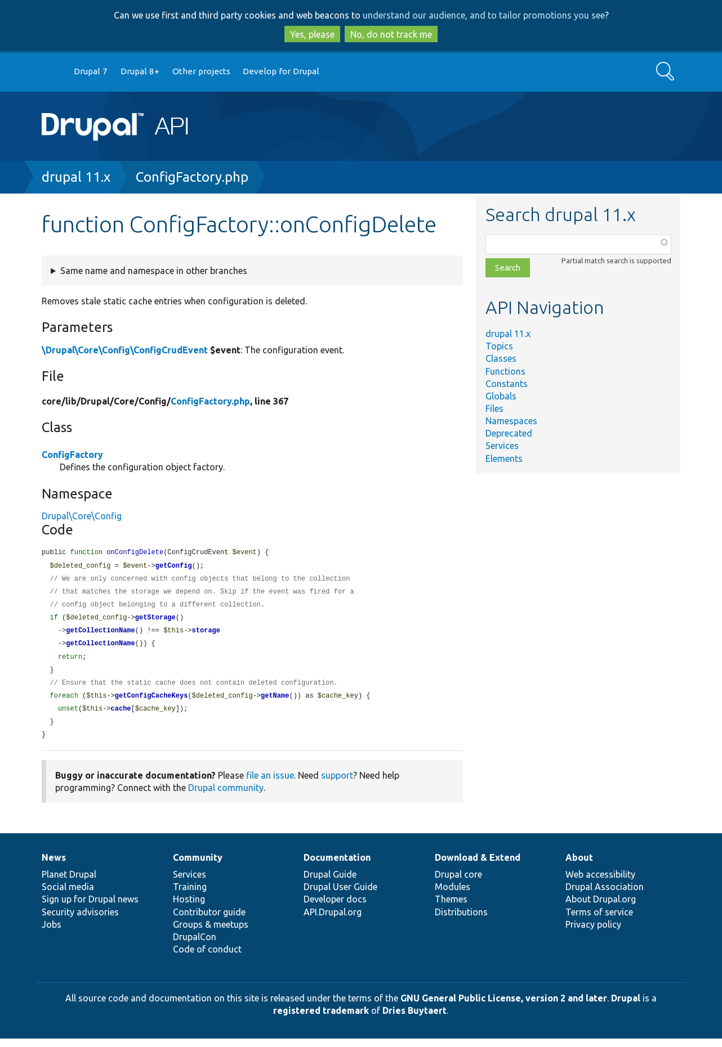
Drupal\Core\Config (82, 516)
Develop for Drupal (281, 71)
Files (494, 408)
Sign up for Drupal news (90, 907)
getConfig (173, 567)
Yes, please (312, 34)
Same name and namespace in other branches (153, 271)
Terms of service (599, 920)
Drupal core (458, 883)
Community (197, 866)
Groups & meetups (210, 933)
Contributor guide (209, 920)
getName (275, 702)
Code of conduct (207, 957)
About (579, 866)
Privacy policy (593, 933)
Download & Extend (477, 866)
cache (121, 716)
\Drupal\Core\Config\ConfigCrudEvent (125, 350)
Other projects (201, 71)
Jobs (51, 933)
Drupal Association (604, 895)
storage (206, 634)
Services (502, 446)
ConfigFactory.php (192, 177)
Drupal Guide (330, 883)
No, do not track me (391, 34)
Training (190, 895)
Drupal (625, 1006)
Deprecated (508, 433)
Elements (504, 458)
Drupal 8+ (140, 71)
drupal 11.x (76, 177)
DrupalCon (194, 945)
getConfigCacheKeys (151, 702)
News (54, 866)
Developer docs (335, 907)
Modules (452, 895)
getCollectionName (100, 634)
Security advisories (80, 920)
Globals (500, 396)
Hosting (189, 907)
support (337, 784)
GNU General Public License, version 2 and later (503, 1006)
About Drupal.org (600, 907)
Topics (499, 346)
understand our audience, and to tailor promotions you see (484, 15)
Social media (68, 895)
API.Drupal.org (333, 920)
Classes (500, 358)
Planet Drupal (69, 883)
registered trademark (321, 1019)
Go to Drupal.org (52, 72)
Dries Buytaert (414, 1019)
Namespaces (511, 421)
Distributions (461, 920)
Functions (505, 371)
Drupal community (226, 796)
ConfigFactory (72, 455)
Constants (506, 384)
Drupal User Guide (340, 895)
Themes (451, 907)
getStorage (155, 621)
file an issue (270, 784)
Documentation (337, 866)
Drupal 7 (91, 71)
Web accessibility (600, 883)
